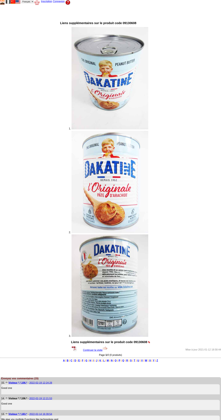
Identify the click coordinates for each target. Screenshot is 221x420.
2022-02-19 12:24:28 (40, 382)
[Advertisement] (79, 12)
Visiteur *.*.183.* (17, 414)
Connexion (59, 1)
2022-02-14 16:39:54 (40, 414)
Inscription (46, 1)
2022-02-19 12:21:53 (40, 398)
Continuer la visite (95, 350)
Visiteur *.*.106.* (17, 382)
